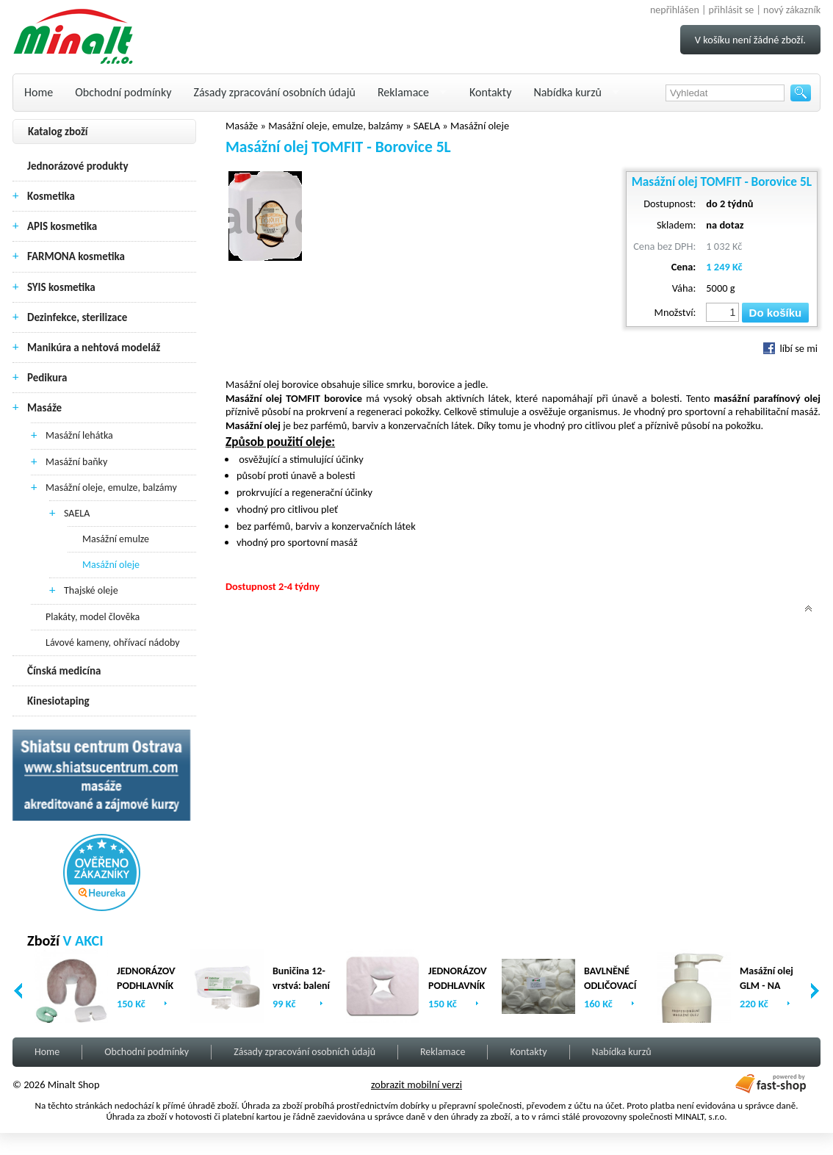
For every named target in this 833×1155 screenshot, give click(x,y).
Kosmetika (51, 196)
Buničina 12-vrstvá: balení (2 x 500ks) (301, 986)
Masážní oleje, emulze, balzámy (111, 487)
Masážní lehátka (79, 435)
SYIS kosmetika (61, 287)
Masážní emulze (115, 539)
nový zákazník (792, 10)
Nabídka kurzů (567, 92)
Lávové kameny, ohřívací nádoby (113, 642)
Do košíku (775, 312)
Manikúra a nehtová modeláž (93, 347)
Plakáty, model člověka (93, 617)
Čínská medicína (64, 670)
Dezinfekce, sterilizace (77, 317)
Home (38, 92)
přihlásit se (731, 10)
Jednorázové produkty (78, 166)
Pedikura (47, 377)
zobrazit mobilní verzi (416, 1084)
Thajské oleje (91, 590)
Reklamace (403, 92)
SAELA (77, 513)
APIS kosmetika (62, 226)
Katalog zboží (58, 131)
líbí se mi (790, 348)
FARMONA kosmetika (76, 256)
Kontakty (490, 92)
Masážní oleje (111, 564)
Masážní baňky (76, 462)
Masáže (44, 407)
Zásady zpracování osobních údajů (275, 92)
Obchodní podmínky (123, 92)
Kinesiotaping (58, 701)
